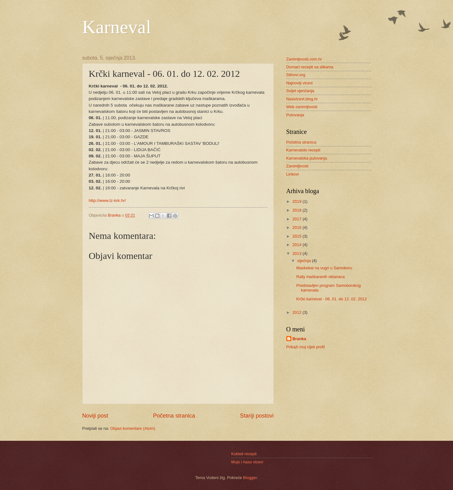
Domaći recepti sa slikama (309, 67)
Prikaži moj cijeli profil (305, 347)
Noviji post (95, 416)
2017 (297, 219)
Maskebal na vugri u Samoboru (324, 268)
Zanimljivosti (297, 166)
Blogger (250, 477)
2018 (297, 210)
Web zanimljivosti (301, 106)
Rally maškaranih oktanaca (320, 276)
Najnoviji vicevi (299, 83)
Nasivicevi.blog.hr (302, 99)
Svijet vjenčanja (300, 90)
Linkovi (292, 174)
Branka (299, 338)
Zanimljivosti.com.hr (304, 59)
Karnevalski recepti (303, 150)
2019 (297, 201)
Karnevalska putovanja (306, 158)
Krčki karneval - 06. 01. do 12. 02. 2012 (331, 299)
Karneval (116, 27)
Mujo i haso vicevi (247, 462)
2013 (297, 253)
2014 (297, 244)
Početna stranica (174, 416)
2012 (297, 312)
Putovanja (295, 115)
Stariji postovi (256, 416)
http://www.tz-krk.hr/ (107, 200)
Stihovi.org (295, 74)
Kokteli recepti (244, 453)
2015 (297, 236)
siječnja (304, 260)
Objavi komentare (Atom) (132, 428)
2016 (297, 227)
